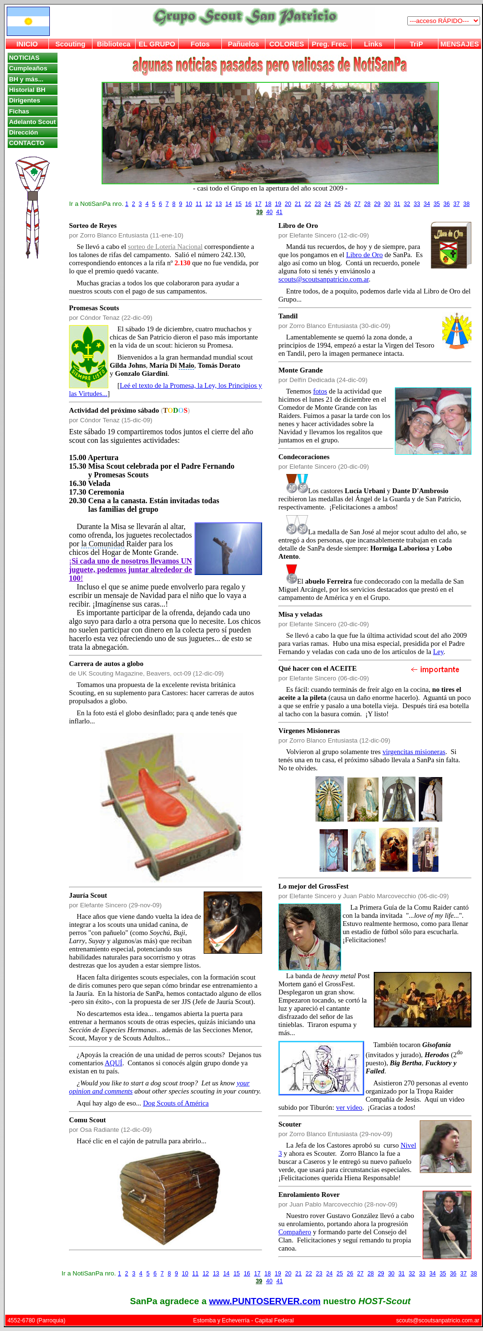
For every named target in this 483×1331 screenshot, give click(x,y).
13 (219, 204)
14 (228, 204)
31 (397, 204)
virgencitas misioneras (413, 752)
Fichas (19, 111)
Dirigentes (24, 100)
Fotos (200, 44)
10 (188, 204)
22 (308, 204)
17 (258, 204)
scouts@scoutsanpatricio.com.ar (323, 279)
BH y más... (26, 79)
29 (377, 204)
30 (387, 204)
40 (269, 212)
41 (279, 212)
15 (238, 204)
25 (337, 204)
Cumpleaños (28, 68)
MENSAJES (459, 44)
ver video (349, 1107)
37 (456, 204)
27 (357, 204)
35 (437, 204)
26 (347, 204)
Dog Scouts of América (175, 1103)
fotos (320, 391)
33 (417, 204)
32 (407, 204)
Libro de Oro (364, 255)
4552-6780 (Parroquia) (37, 1320)
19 (278, 204)
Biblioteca (113, 44)
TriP (416, 44)
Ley (438, 651)
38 (466, 204)
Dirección (23, 132)
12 (209, 204)
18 (268, 204)
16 (248, 204)
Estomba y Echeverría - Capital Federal (243, 1320)
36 (446, 204)
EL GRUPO (156, 44)
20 (288, 204)
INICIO (27, 44)
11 (199, 204)
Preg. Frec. (330, 44)
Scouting (71, 44)
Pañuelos (243, 44)
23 (317, 204)
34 (427, 204)
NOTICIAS (24, 57)
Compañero (294, 1232)
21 (298, 204)
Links (373, 44)
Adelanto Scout (32, 121)
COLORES (286, 44)
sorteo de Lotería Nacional (165, 246)
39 (259, 212)
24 (327, 204)
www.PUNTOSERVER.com (265, 1301)
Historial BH (27, 89)
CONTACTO (27, 143)
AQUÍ (114, 1063)
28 (367, 204)
